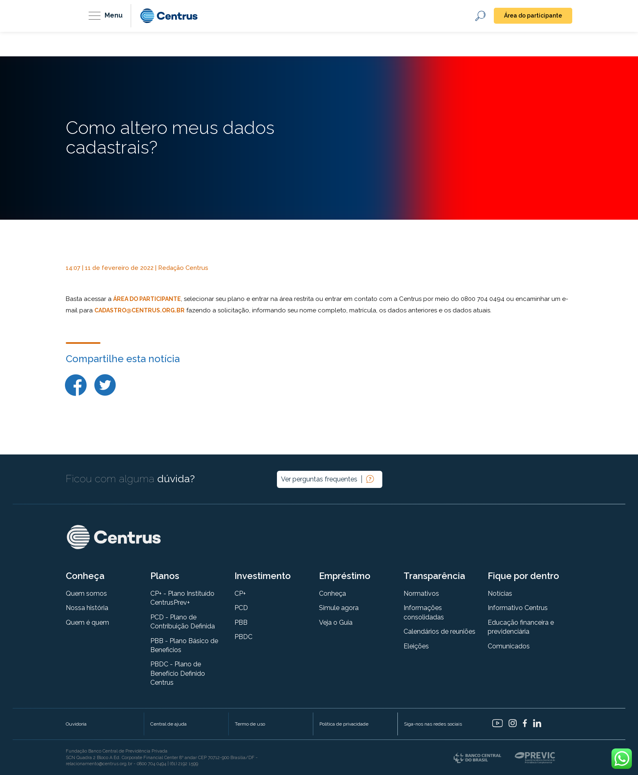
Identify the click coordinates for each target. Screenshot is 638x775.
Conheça (332, 593)
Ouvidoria (76, 724)
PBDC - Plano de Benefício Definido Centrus (177, 673)
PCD (241, 608)
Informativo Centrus (518, 608)
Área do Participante (147, 299)
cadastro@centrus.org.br (139, 310)
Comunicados (509, 646)
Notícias (500, 593)
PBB (241, 622)
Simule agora (339, 608)
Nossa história (87, 608)
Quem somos (86, 593)
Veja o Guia (335, 622)
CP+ (240, 593)
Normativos (421, 593)
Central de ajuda (168, 724)
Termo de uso (250, 724)
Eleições (416, 646)
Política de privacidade (343, 724)
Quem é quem (87, 622)
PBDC (243, 637)
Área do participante (533, 15)
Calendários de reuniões (439, 631)
